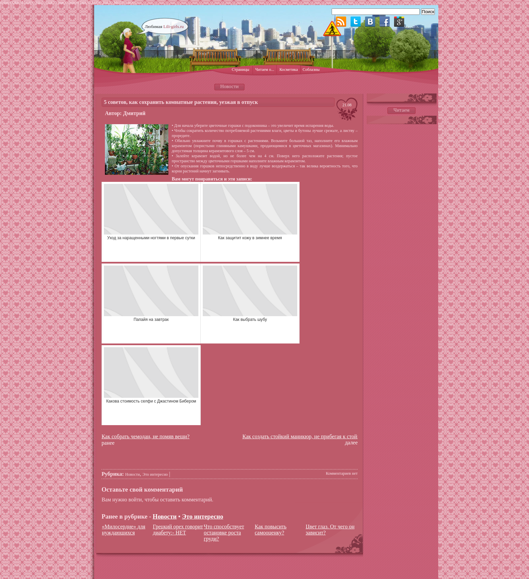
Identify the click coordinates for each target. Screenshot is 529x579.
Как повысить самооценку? (270, 529)
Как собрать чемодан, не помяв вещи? (146, 437)
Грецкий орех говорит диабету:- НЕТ (178, 529)
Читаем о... (264, 69)
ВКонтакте (370, 22)
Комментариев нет (342, 473)
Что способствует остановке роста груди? (224, 533)
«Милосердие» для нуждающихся (123, 529)
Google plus (399, 22)
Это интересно (155, 474)
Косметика (288, 69)
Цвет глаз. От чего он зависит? (330, 529)
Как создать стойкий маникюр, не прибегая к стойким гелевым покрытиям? (329, 436)
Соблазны (311, 69)
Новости (132, 474)
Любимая (164, 26)
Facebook (385, 22)
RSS (341, 22)
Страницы (240, 69)
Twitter (356, 22)
